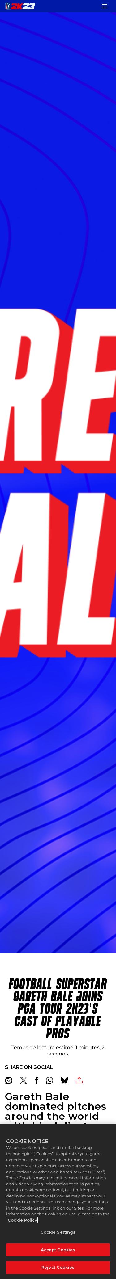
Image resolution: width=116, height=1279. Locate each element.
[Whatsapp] (49, 1080)
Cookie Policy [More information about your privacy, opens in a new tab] (22, 1220)
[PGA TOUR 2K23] (20, 6)
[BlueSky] (64, 1080)
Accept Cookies (58, 1249)
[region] (58, 1201)
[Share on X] (23, 1080)
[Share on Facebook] (36, 1080)
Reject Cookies (58, 1267)
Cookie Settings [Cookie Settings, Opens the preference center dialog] (58, 1232)
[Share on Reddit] (8, 1080)
